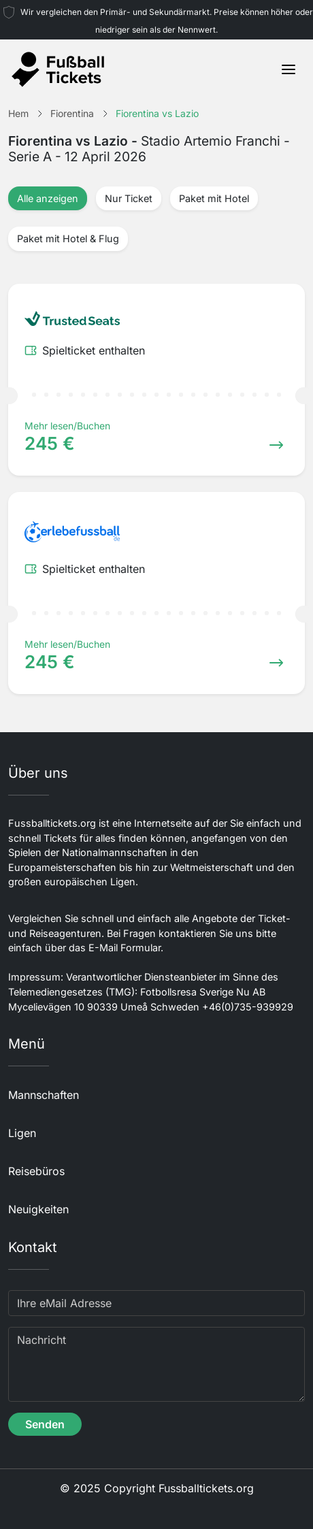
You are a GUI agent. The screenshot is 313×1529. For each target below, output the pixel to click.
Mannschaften (43, 1095)
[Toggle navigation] (288, 69)
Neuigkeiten (38, 1209)
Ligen (22, 1133)
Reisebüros (36, 1171)
